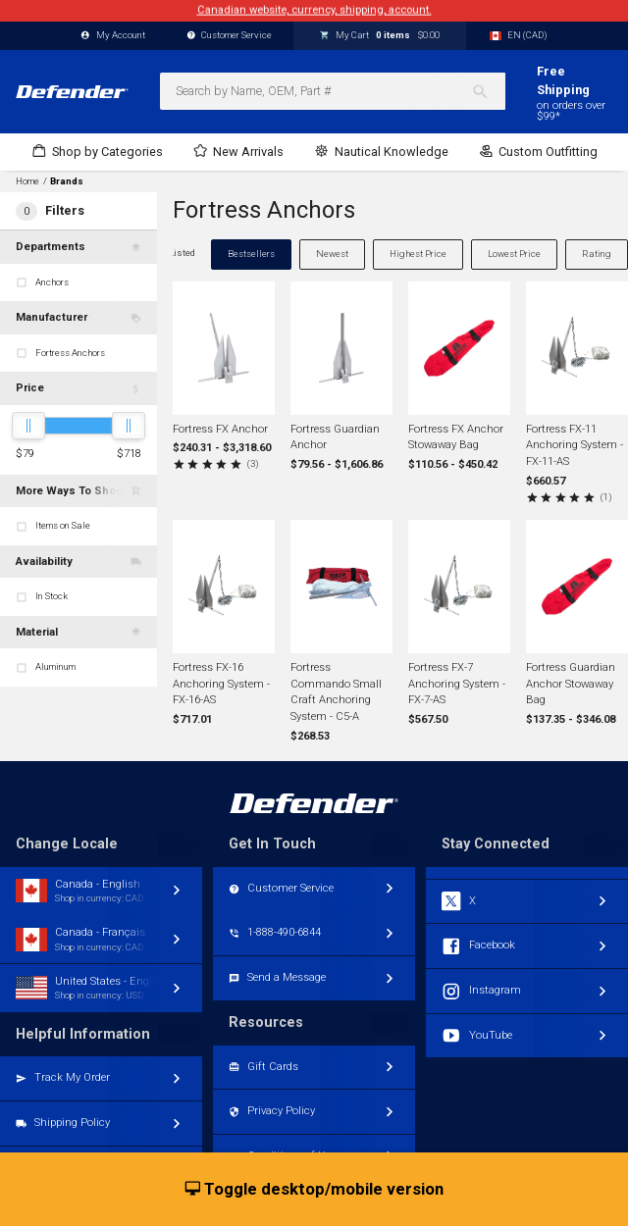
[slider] (28, 425)
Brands (66, 181)
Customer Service (229, 35)
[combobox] (332, 91)
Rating (596, 253)
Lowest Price (514, 253)
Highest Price (418, 253)
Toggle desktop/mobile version (314, 1189)
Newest (332, 253)
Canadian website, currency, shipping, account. (314, 10)
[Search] (488, 91)
